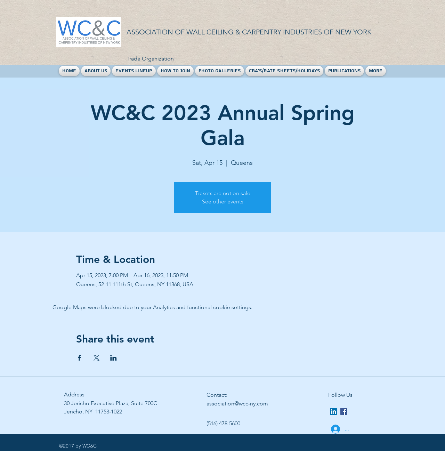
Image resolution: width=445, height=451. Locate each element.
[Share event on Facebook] (79, 358)
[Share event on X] (96, 358)
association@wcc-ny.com (237, 403)
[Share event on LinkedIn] (113, 358)
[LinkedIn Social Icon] (333, 411)
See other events (222, 201)
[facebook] (343, 411)
